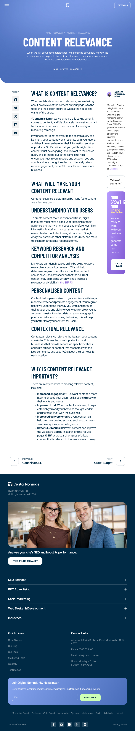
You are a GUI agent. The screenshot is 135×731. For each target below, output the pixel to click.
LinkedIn (114, 168)
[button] (15, 99)
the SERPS (66, 282)
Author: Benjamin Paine (119, 94)
